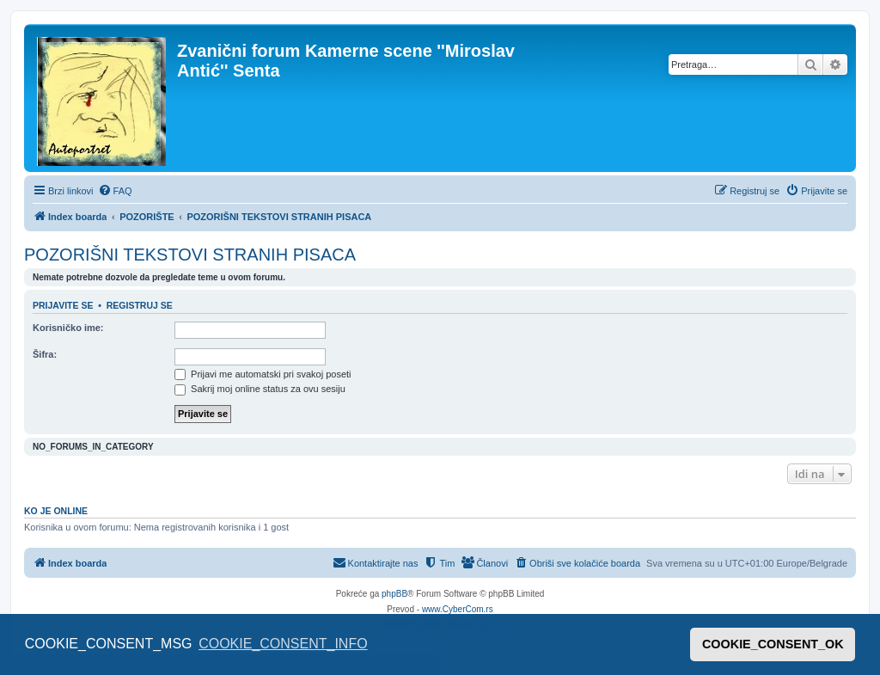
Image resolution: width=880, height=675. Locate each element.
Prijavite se (63, 305)
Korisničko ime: (68, 327)
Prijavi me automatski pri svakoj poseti (262, 374)
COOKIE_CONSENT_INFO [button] (283, 643)
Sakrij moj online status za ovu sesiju (259, 389)
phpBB (394, 593)
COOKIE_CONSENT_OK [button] (773, 644)
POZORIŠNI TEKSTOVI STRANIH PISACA (190, 254)
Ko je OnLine (56, 511)
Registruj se (140, 305)
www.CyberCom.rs (457, 609)
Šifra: (45, 354)
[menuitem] (115, 191)
